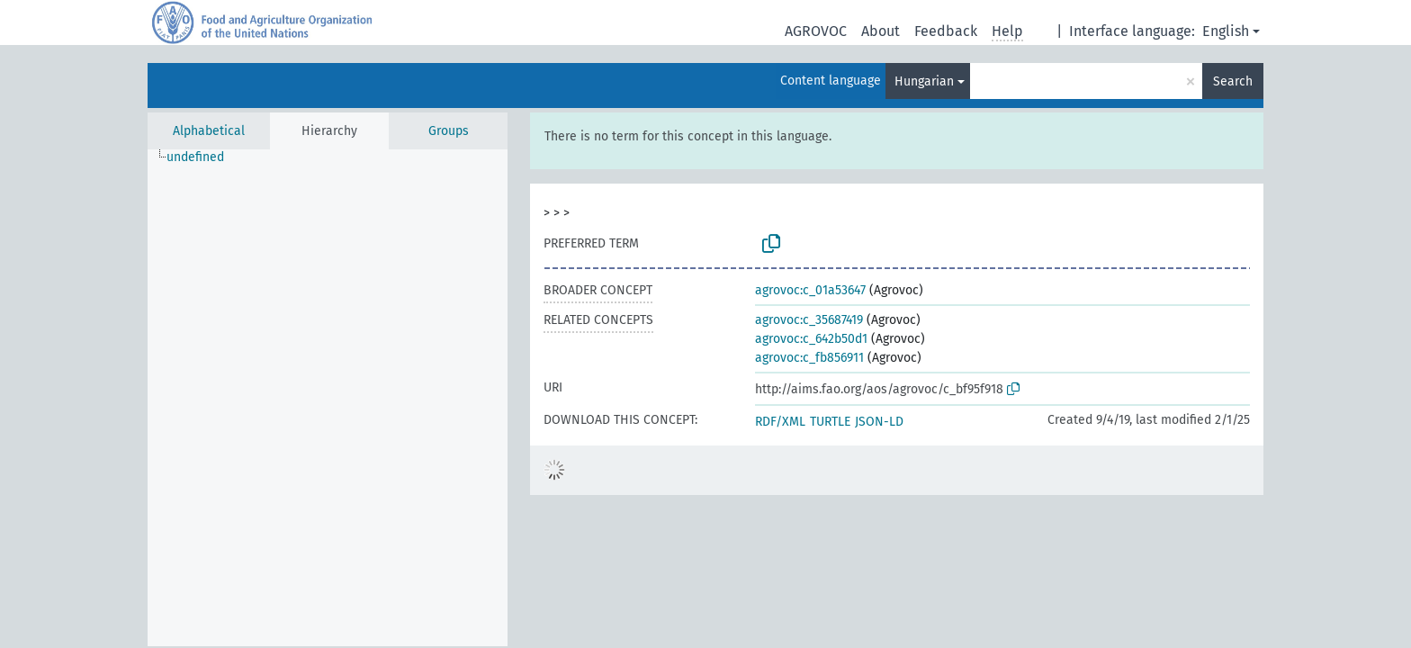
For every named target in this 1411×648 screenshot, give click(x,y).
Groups (448, 131)
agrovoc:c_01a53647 (810, 290)
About (880, 31)
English (1225, 31)
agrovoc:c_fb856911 (809, 357)
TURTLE (830, 421)
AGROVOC (816, 31)
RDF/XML (780, 421)
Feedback (945, 31)
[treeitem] (203, 157)
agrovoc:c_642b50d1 (811, 338)
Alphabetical (209, 131)
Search (1233, 81)
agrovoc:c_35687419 (809, 320)
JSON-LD (879, 421)
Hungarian (924, 81)
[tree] (328, 397)
